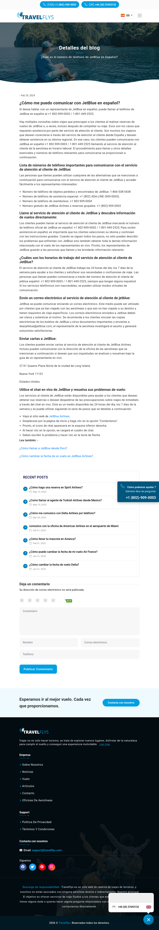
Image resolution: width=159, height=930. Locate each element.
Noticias (27, 771)
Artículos (28, 786)
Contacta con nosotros (121, 702)
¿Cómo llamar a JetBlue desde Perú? (43, 448)
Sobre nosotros (32, 764)
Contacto (28, 793)
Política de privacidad (36, 822)
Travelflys (64, 922)
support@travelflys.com (47, 850)
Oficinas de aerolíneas (37, 800)
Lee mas (104, 744)
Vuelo (26, 779)
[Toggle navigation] (139, 15)
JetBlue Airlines (59, 416)
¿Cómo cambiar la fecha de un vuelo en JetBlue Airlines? (56, 456)
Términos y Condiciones (38, 829)
